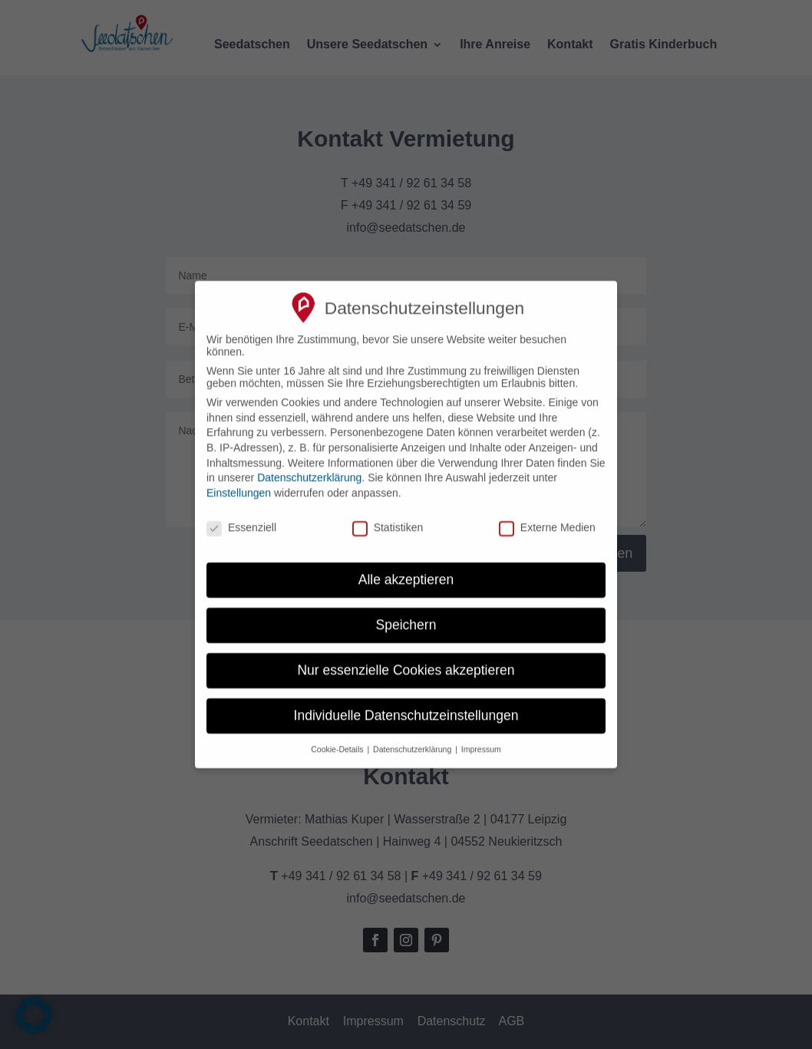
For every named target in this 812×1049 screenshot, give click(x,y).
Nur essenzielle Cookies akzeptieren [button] (405, 658)
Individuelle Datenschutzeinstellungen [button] (406, 703)
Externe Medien (547, 515)
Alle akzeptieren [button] (406, 568)
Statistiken (388, 515)
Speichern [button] (406, 613)
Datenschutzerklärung (309, 466)
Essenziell (241, 515)
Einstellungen (238, 480)
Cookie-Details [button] (338, 737)
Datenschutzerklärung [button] (413, 737)
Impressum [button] (481, 737)
